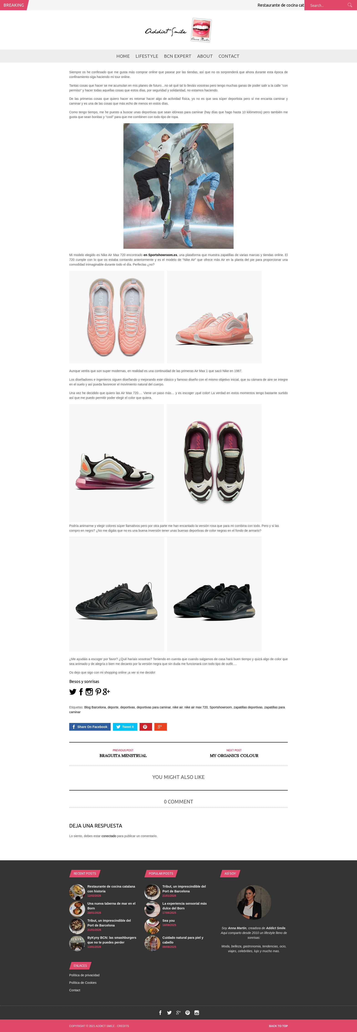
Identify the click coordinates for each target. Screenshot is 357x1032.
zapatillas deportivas (248, 707)
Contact (229, 56)
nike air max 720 (196, 707)
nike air (178, 707)
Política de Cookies (83, 982)
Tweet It (125, 727)
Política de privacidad (84, 975)
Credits (123, 1026)
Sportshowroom (220, 707)
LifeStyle (146, 56)
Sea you (169, 920)
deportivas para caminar (154, 707)
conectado (109, 836)
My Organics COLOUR (234, 755)
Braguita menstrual (123, 755)
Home (123, 56)
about (205, 56)
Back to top (278, 1026)
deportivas (127, 707)
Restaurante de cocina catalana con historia (300, 5)
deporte (113, 707)
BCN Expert (177, 56)
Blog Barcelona (95, 707)
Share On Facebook (89, 727)
